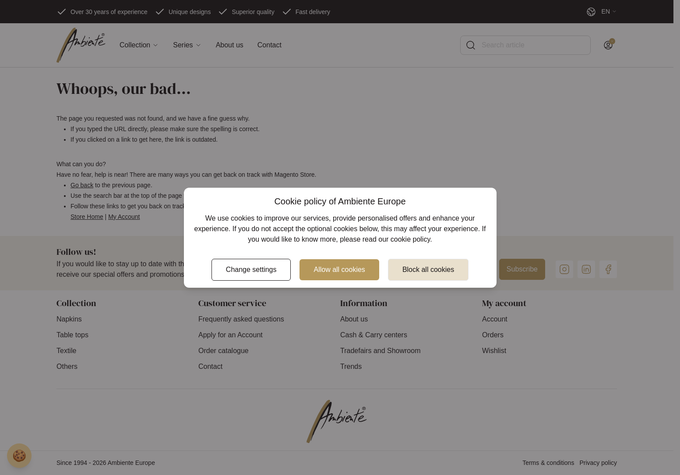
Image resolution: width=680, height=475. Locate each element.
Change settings (251, 269)
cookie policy (410, 239)
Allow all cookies (339, 269)
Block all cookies (428, 269)
